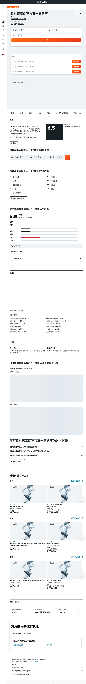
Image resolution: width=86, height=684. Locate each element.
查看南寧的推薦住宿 (77, 557)
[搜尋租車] (3, 21)
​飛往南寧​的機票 (18, 645)
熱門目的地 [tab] (27, 633)
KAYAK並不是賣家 (47, 667)
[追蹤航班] (3, 35)
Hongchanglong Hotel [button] (17, 506)
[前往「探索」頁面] (3, 31)
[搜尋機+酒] (3, 25)
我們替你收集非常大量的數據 (47, 671)
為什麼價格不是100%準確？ (47, 674)
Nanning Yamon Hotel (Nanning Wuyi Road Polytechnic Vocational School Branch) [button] (27, 544)
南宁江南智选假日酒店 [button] (54, 580)
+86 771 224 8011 (16, 21)
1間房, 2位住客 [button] (17, 35)
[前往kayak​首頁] (13, 7)
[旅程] (3, 44)
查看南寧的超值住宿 (77, 518)
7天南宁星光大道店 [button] (53, 543)
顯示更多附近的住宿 (77, 481)
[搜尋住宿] (3, 17)
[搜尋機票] (3, 13)
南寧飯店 (49, 645)
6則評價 (21, 24)
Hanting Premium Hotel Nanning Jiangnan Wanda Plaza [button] (27, 580)
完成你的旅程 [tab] (17, 633)
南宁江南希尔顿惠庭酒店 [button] (54, 504)
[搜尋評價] (48, 246)
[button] (82, 2)
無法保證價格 (34, 661)
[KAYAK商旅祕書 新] (3, 39)
